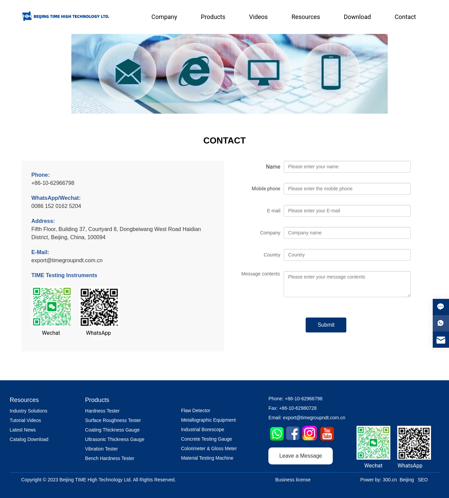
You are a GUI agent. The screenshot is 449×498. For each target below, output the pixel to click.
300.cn (390, 479)
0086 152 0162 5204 (56, 206)
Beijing (407, 479)
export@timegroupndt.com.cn (67, 260)
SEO (423, 479)
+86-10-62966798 (53, 183)
